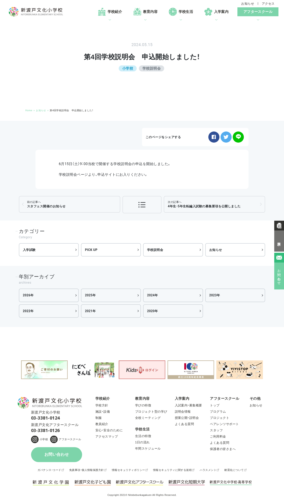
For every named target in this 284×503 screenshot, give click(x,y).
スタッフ (216, 431)
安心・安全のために (109, 431)
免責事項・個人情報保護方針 (86, 471)
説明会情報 (183, 412)
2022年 (28, 311)
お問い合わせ (56, 455)
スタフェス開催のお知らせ (46, 204)
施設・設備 (102, 412)
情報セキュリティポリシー (128, 471)
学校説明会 (155, 250)
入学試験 (29, 250)
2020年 (152, 311)
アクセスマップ (106, 437)
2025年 (90, 295)
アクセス (268, 3)
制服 (98, 419)
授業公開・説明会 (187, 419)
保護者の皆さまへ (223, 450)
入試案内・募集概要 (188, 406)
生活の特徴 (143, 437)
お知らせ (247, 3)
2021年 (90, 311)
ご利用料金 (218, 437)
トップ (214, 406)
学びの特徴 (143, 406)
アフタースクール (70, 440)
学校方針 (101, 406)
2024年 (152, 295)
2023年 (214, 295)
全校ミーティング (148, 419)
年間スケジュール (148, 449)
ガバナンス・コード (49, 471)
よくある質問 (184, 425)
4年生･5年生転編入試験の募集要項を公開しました (204, 204)
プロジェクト (219, 419)
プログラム (218, 412)
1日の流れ (142, 443)
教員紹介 (101, 425)
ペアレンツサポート (224, 425)
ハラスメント (208, 471)
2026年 (28, 295)
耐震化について (234, 471)
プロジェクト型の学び (151, 412)
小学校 (44, 440)
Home (28, 110)
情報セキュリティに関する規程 (172, 471)
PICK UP (91, 250)
